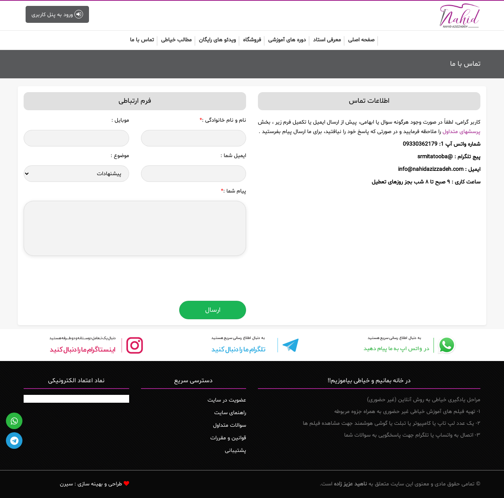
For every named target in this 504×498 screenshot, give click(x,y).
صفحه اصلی (361, 40)
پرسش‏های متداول (461, 131)
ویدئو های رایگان (217, 40)
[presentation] (186, 279)
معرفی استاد (327, 40)
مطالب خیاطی (176, 40)
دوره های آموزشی (287, 40)
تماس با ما (142, 40)
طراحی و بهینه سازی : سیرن (91, 484)
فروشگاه (252, 40)
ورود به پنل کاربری (57, 14)
